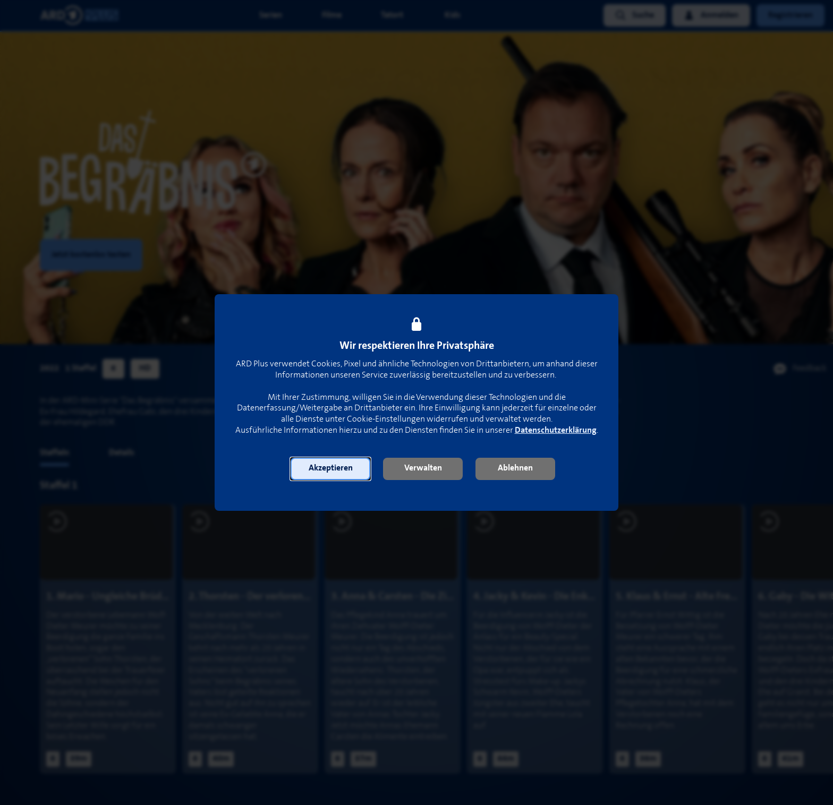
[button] (330, 469)
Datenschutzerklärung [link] (556, 430)
